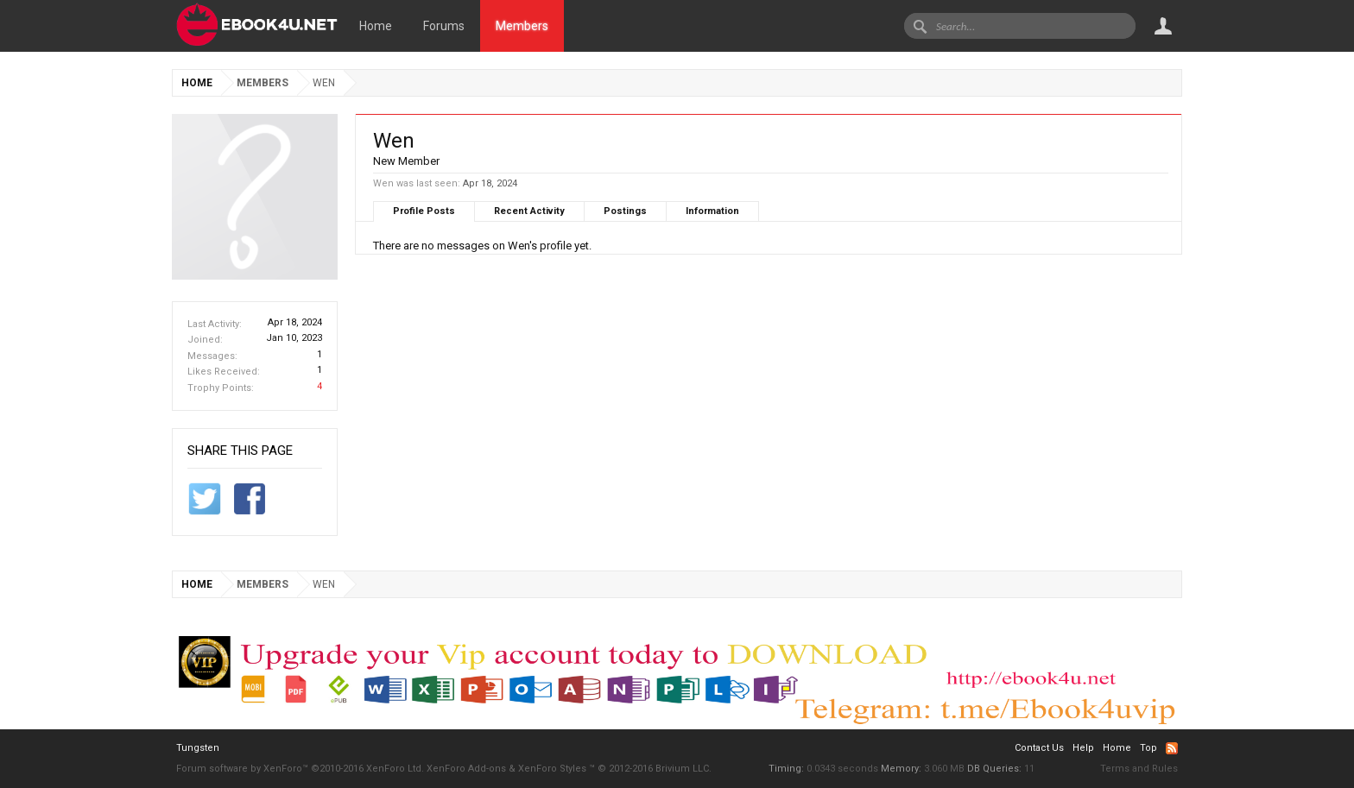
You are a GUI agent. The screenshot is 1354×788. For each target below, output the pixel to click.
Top (1148, 747)
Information (712, 211)
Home (375, 26)
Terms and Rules (1139, 768)
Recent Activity (529, 211)
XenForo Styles (552, 768)
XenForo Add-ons (466, 768)
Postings (625, 211)
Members (522, 26)
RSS (1172, 748)
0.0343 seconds (842, 768)
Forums (444, 26)
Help (1083, 747)
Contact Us (1039, 747)
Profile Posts (424, 211)
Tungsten (197, 747)
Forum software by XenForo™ (300, 768)
